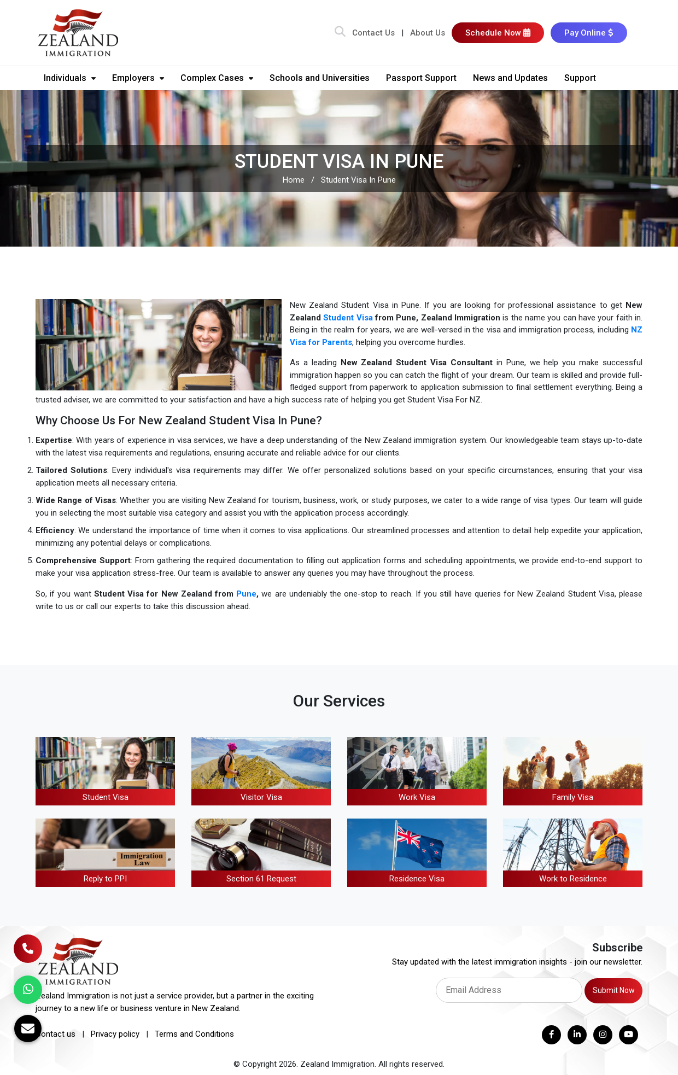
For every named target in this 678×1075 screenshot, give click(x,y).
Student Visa (347, 318)
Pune (246, 594)
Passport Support (421, 78)
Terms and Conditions (194, 1034)
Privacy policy (115, 1034)
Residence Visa (417, 879)
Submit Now (614, 990)
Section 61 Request (261, 879)
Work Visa (417, 797)
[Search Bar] (340, 33)
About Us (427, 33)
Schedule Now (497, 33)
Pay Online (588, 33)
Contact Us (373, 33)
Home (294, 180)
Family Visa (572, 797)
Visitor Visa (261, 797)
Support (580, 78)
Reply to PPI (105, 879)
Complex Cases (216, 78)
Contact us (55, 1034)
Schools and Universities (320, 78)
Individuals (70, 78)
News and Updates (510, 78)
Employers (138, 78)
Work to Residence (573, 879)
